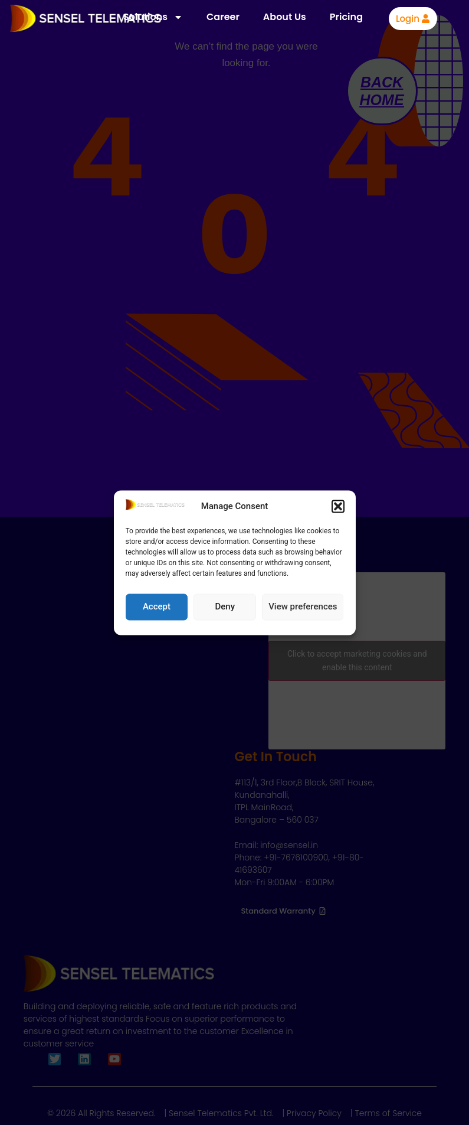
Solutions (153, 17)
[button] (338, 507)
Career (223, 17)
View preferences (302, 607)
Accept (156, 607)
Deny (225, 607)
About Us (284, 17)
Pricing (346, 17)
